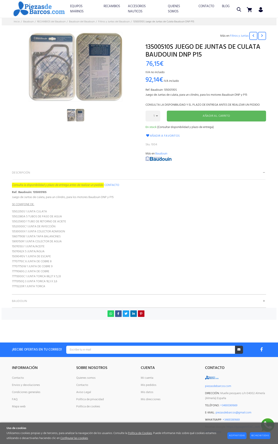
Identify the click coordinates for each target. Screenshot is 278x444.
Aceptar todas (237, 435)
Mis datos (147, 392)
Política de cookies (88, 406)
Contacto (18, 377)
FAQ (15, 399)
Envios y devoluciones (26, 385)
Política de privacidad (90, 399)
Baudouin (161, 153)
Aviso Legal (83, 392)
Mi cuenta (147, 377)
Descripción (21, 172)
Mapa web (19, 406)
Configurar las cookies (74, 438)
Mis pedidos (148, 385)
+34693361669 (231, 419)
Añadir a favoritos (163, 135)
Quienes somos (86, 377)
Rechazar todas (260, 435)
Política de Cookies (140, 433)
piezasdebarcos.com (218, 386)
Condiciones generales (26, 392)
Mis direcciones (151, 399)
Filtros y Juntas (239, 35)
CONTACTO (111, 185)
